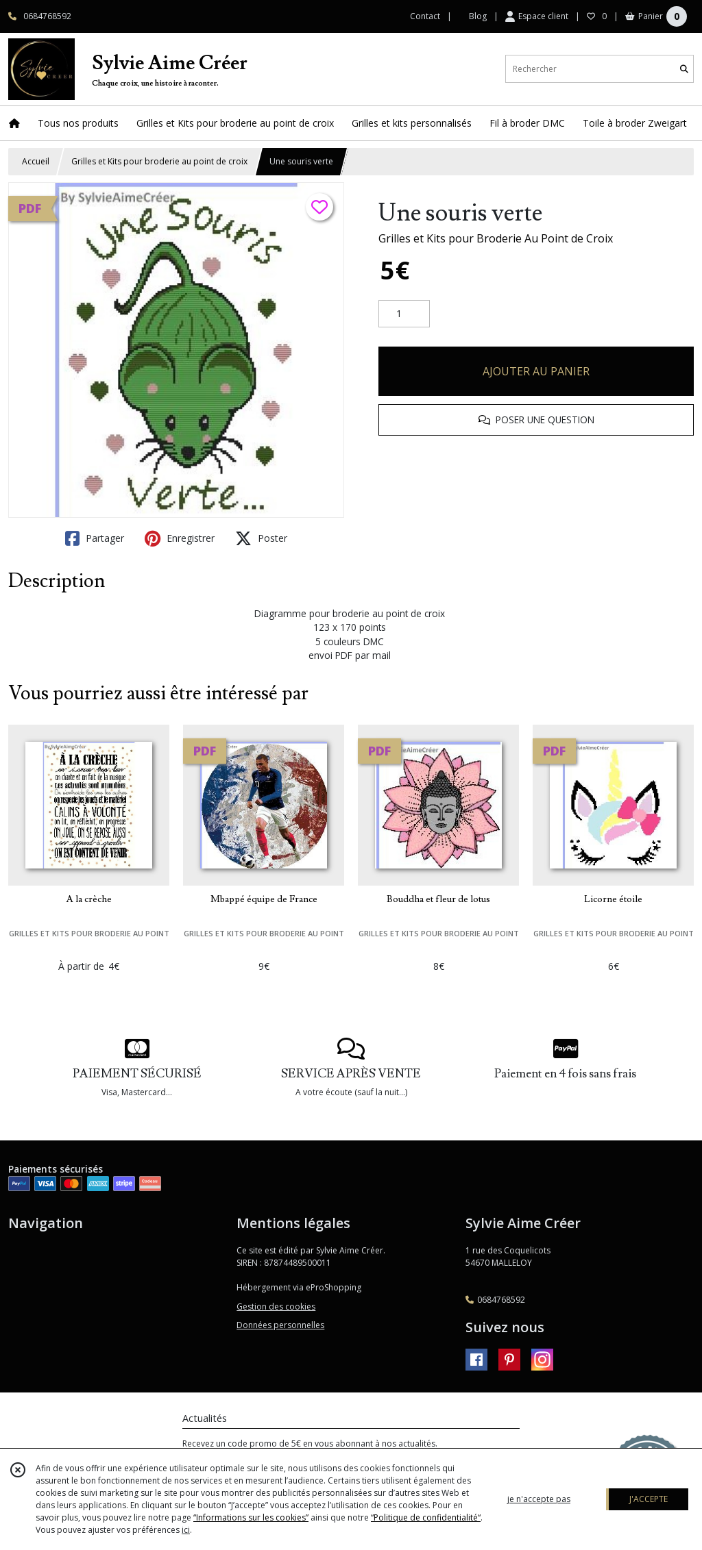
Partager (94, 538)
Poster (261, 538)
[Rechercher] (684, 68)
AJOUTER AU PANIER (536, 371)
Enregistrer (180, 538)
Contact (425, 16)
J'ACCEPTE (648, 1499)
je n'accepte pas (538, 1499)
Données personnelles (280, 1325)
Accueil (35, 161)
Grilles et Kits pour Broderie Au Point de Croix (495, 238)
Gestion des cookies (276, 1306)
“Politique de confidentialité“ (426, 1517)
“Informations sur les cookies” (250, 1517)
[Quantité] (404, 313)
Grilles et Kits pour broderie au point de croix (159, 161)
